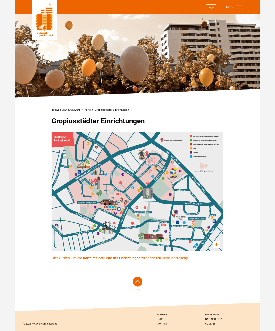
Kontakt (161, 323)
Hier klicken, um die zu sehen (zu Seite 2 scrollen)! (120, 258)
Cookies (210, 323)
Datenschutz (213, 319)
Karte (88, 109)
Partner (161, 314)
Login (211, 7)
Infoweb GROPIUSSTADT (66, 109)
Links (159, 319)
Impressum (212, 314)
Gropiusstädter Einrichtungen (112, 109)
